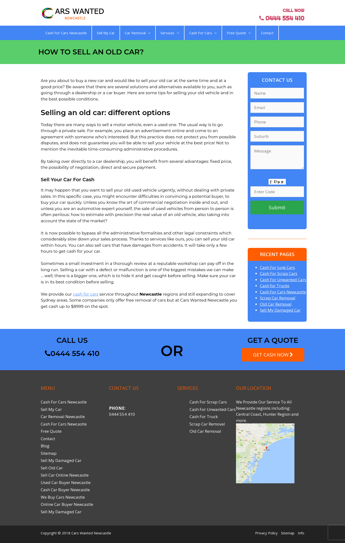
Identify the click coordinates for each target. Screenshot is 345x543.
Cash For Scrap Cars (278, 273)
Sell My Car (106, 32)
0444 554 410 (72, 353)
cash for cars (85, 294)
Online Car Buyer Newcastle (67, 504)
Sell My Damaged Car (280, 310)
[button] (148, 33)
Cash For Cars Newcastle (66, 32)
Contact (267, 32)
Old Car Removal (276, 304)
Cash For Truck (204, 416)
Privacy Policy (266, 533)
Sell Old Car (52, 468)
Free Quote (239, 33)
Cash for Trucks (274, 285)
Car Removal (137, 33)
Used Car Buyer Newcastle (66, 482)
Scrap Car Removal (277, 298)
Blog (45, 446)
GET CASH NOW (273, 354)
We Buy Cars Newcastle (63, 497)
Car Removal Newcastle (63, 416)
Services (170, 33)
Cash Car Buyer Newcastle (65, 489)
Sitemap (49, 453)
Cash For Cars (203, 33)
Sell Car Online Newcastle (65, 475)
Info (301, 533)
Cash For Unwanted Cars (283, 279)
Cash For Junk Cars (277, 267)
